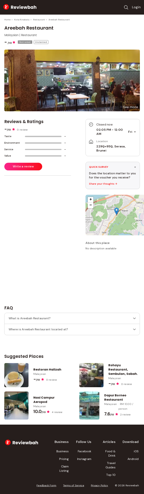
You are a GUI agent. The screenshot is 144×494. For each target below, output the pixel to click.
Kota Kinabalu (21, 19)
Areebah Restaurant (59, 19)
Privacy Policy (99, 485)
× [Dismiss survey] (135, 167)
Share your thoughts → (103, 183)
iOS (136, 451)
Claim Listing (64, 468)
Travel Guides (111, 465)
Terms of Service (73, 485)
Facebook (84, 451)
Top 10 (111, 475)
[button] (130, 107)
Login (136, 7)
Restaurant (39, 19)
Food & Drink (110, 453)
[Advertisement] (114, 279)
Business (62, 451)
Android (133, 459)
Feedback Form (46, 485)
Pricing (64, 459)
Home (7, 19)
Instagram (84, 459)
